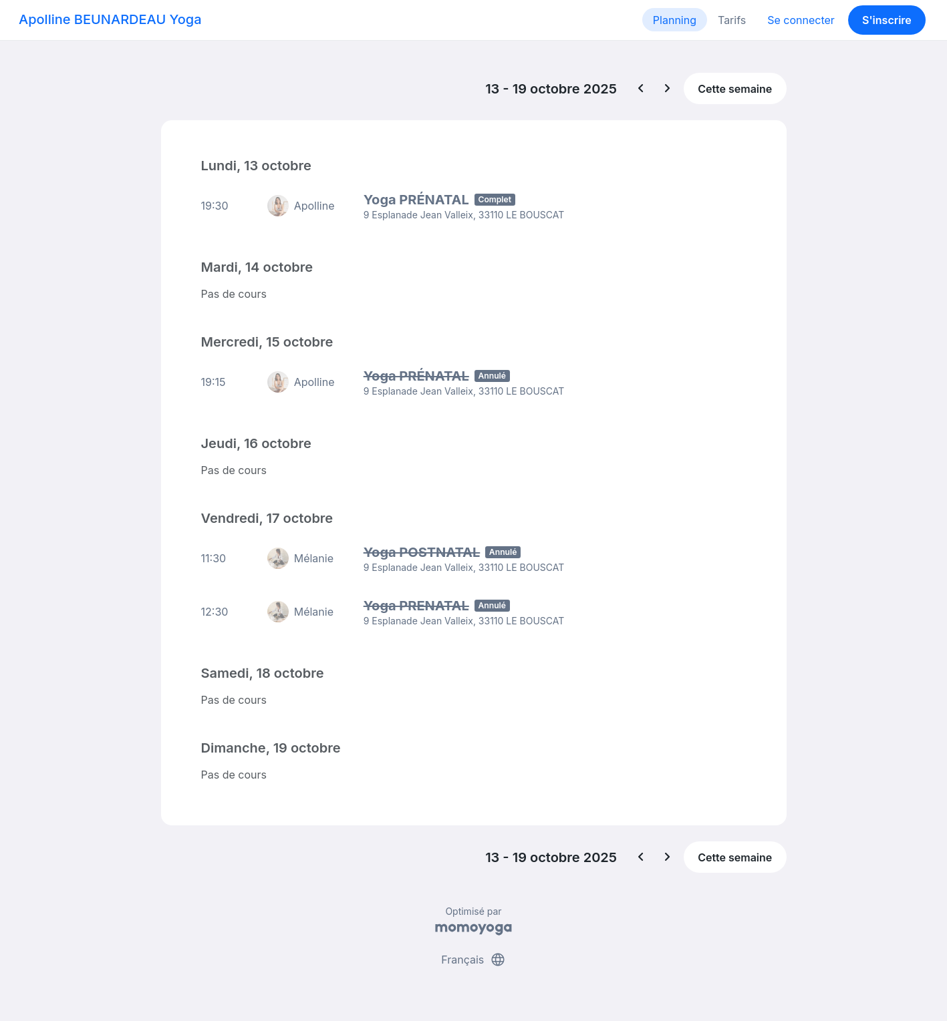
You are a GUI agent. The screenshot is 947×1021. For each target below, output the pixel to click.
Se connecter (801, 20)
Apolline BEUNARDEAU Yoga (110, 19)
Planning (674, 20)
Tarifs (732, 20)
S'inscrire (887, 20)
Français (473, 960)
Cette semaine (735, 88)
